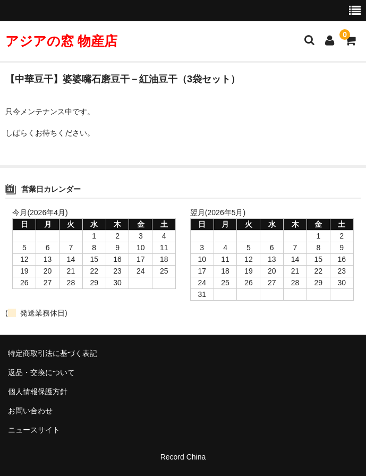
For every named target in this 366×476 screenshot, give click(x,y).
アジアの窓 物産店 (61, 40)
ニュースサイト (34, 430)
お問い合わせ (30, 410)
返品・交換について (41, 372)
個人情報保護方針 (37, 391)
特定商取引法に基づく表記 (52, 353)
